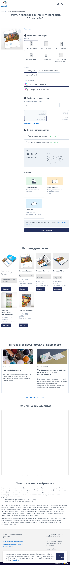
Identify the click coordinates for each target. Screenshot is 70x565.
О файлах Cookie (8, 547)
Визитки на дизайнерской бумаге (6, 273)
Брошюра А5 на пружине (58, 272)
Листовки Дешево (25, 271)
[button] (62, 4)
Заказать (6, 289)
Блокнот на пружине (26, 311)
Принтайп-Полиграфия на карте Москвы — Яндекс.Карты (35, 475)
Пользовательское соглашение (12, 544)
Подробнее (15, 560)
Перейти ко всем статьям (35, 397)
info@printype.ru (52, 549)
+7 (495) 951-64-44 (55, 534)
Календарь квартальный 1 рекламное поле (7, 312)
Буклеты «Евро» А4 (43, 271)
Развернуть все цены (31, 123)
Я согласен (60, 556)
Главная (3, 11)
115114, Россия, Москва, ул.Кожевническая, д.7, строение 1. (54, 543)
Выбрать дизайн (46, 230)
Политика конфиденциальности (13, 541)
